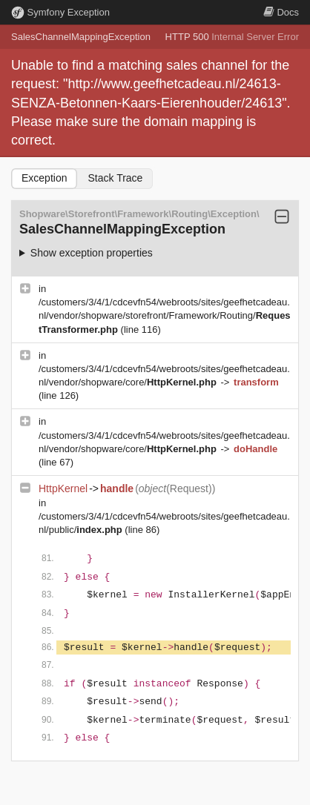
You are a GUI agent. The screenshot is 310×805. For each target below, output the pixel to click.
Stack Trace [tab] (115, 178)
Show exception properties (91, 253)
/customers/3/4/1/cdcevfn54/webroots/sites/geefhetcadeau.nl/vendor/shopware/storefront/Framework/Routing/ (165, 315)
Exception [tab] (44, 178)
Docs (281, 12)
